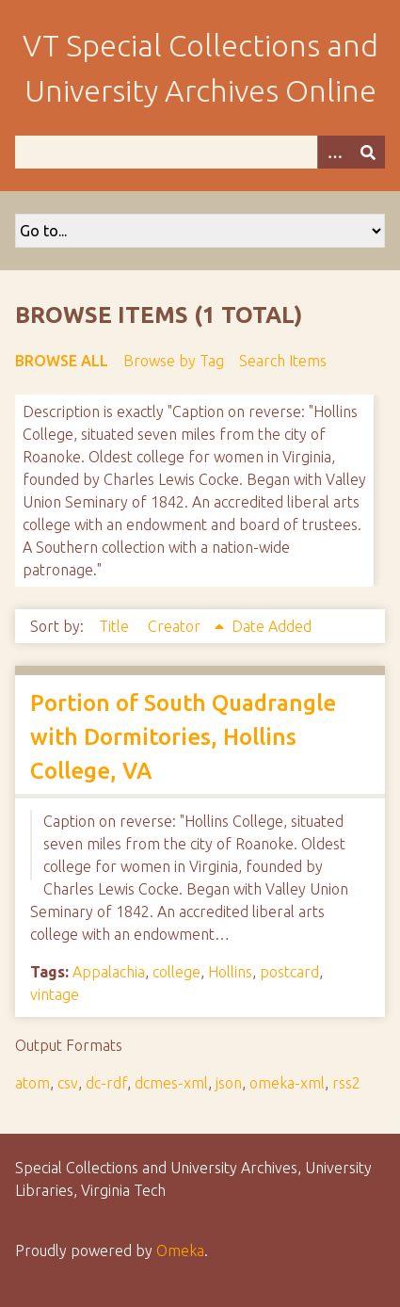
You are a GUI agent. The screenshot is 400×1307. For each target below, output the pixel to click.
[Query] (200, 152)
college (176, 971)
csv (67, 1082)
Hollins (230, 971)
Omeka (180, 1250)
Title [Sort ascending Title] (116, 626)
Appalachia (108, 971)
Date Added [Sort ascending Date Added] (272, 626)
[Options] (334, 152)
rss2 (346, 1082)
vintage (54, 994)
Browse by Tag (173, 360)
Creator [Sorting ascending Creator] (176, 626)
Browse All (61, 360)
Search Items (283, 360)
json (229, 1082)
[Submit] (368, 152)
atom (32, 1082)
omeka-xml (287, 1082)
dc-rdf (106, 1082)
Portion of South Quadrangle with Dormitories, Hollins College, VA (183, 736)
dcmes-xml (171, 1082)
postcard (289, 971)
